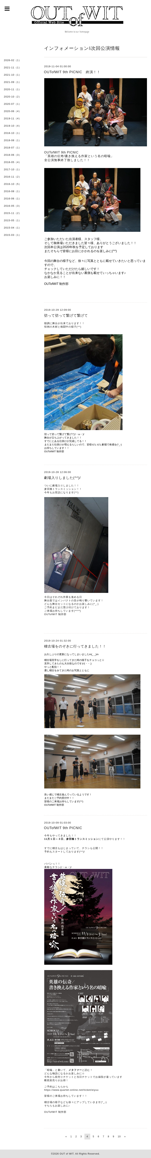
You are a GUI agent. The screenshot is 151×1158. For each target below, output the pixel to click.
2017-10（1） (12, 169)
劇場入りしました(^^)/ (62, 478)
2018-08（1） (12, 140)
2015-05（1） (12, 220)
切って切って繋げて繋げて (66, 315)
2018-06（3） (12, 154)
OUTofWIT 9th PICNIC (63, 828)
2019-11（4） (12, 118)
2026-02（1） (12, 60)
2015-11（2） (12, 213)
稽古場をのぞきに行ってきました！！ (75, 646)
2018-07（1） (12, 147)
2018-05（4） (12, 162)
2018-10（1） (12, 133)
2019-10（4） (12, 125)
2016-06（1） (12, 198)
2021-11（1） (12, 67)
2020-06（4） (12, 111)
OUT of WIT (66, 1153)
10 (119, 1136)
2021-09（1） (12, 82)
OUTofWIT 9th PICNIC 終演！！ (72, 72)
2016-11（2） (12, 176)
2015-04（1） (12, 227)
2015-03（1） (12, 235)
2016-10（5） (12, 184)
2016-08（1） (12, 191)
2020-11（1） (12, 89)
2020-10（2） (12, 96)
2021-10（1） (12, 74)
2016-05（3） (12, 205)
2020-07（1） (12, 103)
